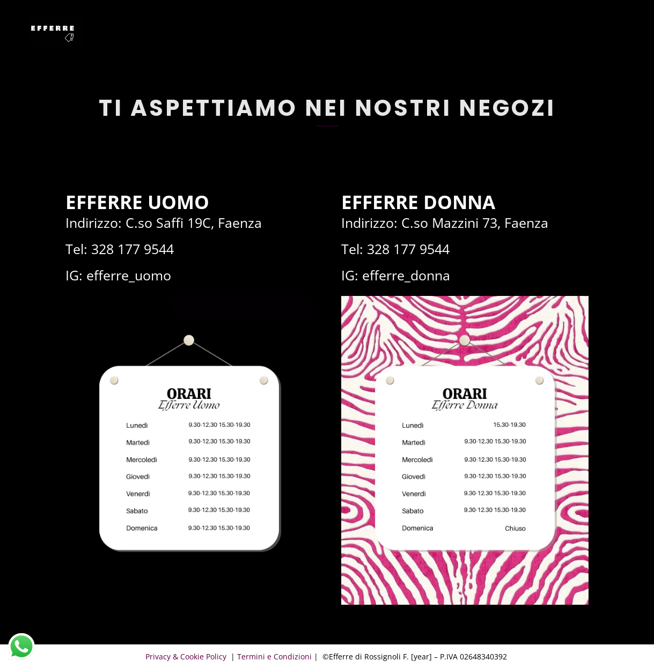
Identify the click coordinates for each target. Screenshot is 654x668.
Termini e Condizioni (274, 656)
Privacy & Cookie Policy (187, 656)
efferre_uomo (128, 275)
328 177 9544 (132, 249)
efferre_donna (406, 275)
